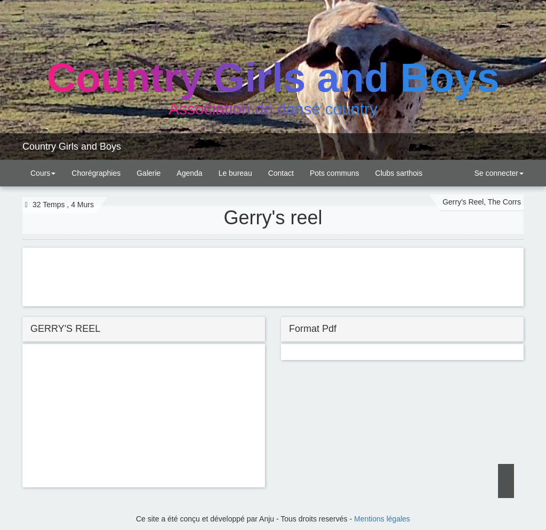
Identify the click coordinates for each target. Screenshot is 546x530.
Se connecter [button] (498, 173)
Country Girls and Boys (71, 146)
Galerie (148, 173)
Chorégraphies (96, 173)
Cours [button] (42, 173)
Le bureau (235, 173)
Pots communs (334, 173)
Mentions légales (382, 519)
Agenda (189, 173)
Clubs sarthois (399, 173)
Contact (281, 173)
